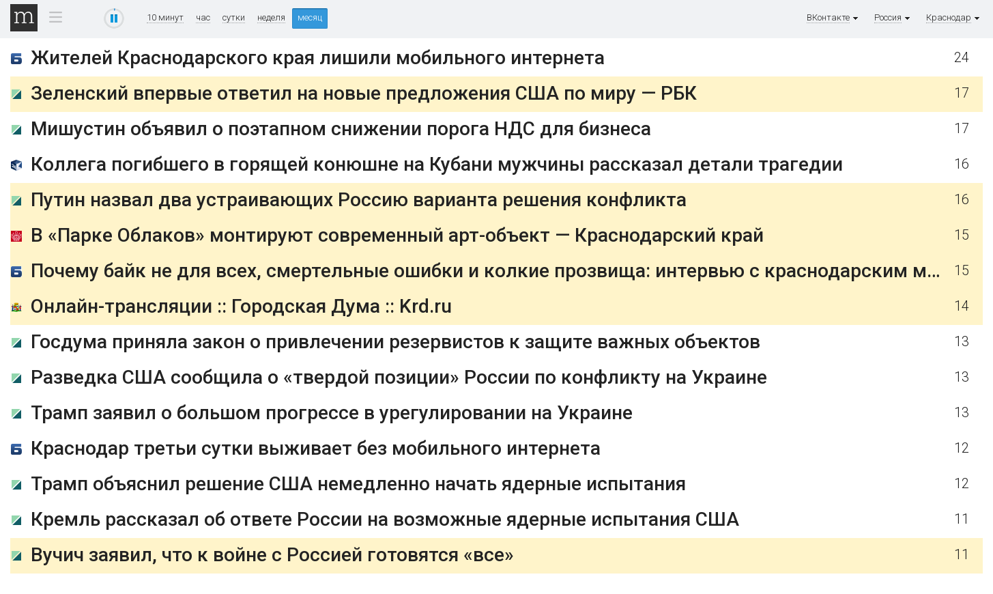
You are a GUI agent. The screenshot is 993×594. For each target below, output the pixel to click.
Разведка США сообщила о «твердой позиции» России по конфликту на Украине (399, 377)
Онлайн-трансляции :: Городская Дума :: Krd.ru (241, 306)
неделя (271, 18)
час (203, 18)
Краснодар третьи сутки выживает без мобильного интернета (316, 448)
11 (961, 519)
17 (961, 93)
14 (961, 306)
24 (961, 57)
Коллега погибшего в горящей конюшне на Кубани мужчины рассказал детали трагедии (437, 164)
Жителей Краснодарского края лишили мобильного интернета (318, 57)
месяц (310, 17)
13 (961, 341)
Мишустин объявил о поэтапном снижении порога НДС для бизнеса (341, 128)
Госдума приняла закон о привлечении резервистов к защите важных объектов (395, 341)
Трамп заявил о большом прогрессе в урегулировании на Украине (332, 412)
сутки (233, 18)
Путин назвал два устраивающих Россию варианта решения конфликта (359, 199)
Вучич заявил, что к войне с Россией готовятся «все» (272, 554)
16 (961, 164)
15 (961, 235)
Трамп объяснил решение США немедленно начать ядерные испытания (358, 483)
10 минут (165, 18)
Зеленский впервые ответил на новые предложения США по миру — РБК (364, 93)
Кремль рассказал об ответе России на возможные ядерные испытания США (385, 519)
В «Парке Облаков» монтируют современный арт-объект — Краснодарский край (397, 235)
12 (961, 448)
